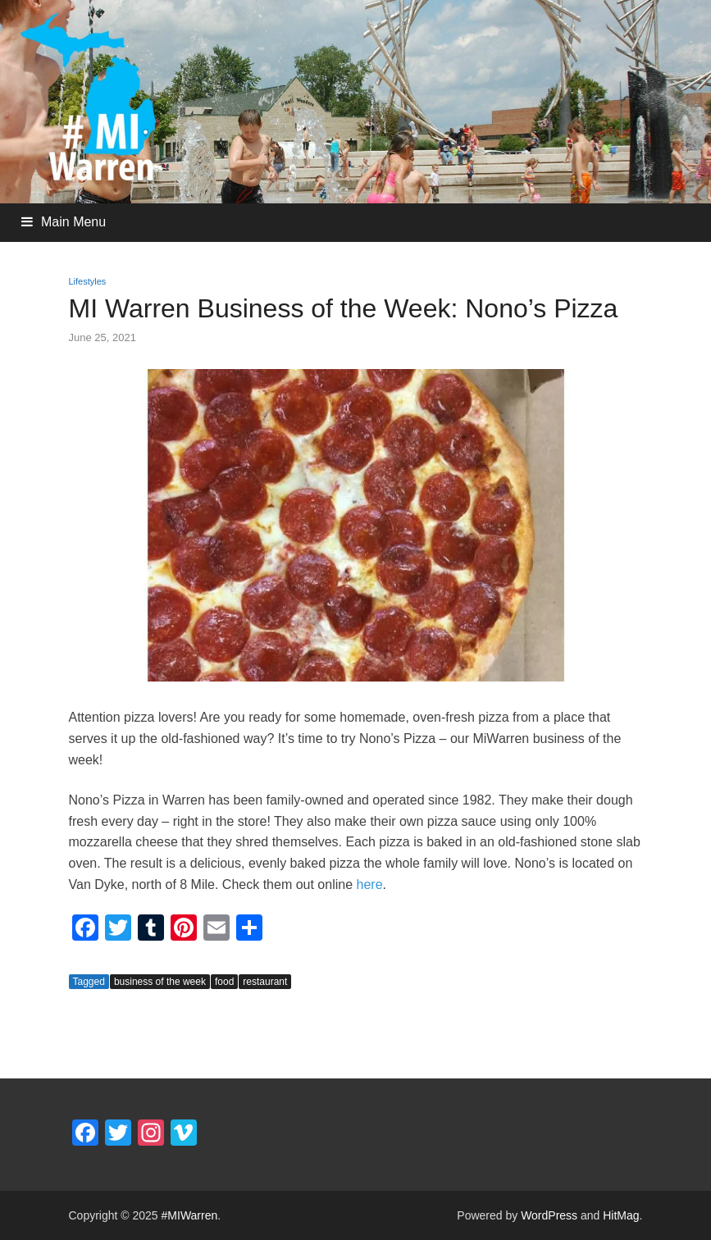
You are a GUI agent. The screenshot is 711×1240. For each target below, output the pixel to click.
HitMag (621, 1215)
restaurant (265, 981)
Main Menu (73, 222)
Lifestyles (88, 281)
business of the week (160, 981)
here (370, 884)
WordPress (549, 1215)
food (224, 981)
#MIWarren (190, 1215)
